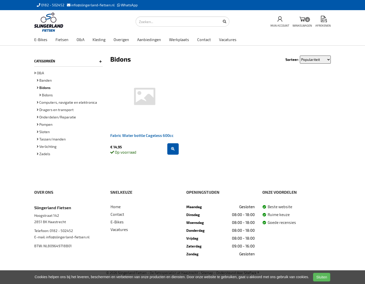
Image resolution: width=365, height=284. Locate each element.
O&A (80, 39)
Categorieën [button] (68, 61)
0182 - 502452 (61, 230)
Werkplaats (179, 39)
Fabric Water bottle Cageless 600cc (142, 135)
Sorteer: (292, 59)
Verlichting (47, 146)
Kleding (99, 39)
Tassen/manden (51, 139)
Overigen (121, 39)
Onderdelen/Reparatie (56, 117)
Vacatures (227, 39)
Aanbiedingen (149, 39)
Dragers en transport (55, 110)
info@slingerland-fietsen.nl (67, 237)
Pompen (44, 124)
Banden (44, 80)
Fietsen (62, 39)
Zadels (43, 154)
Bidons (46, 95)
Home (116, 206)
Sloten (43, 132)
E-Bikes (40, 39)
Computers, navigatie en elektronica (67, 102)
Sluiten (321, 277)
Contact (204, 39)
